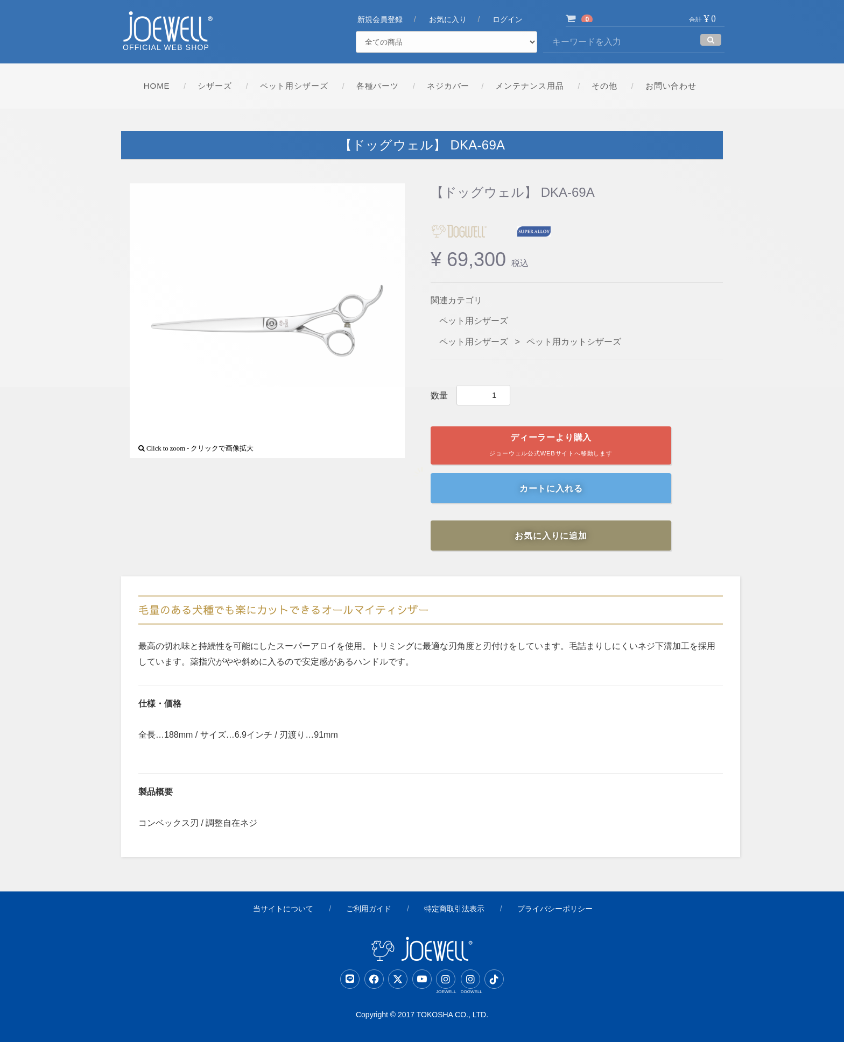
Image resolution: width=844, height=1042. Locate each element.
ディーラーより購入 (551, 447)
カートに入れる (551, 488)
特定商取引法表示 (454, 908)
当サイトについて (283, 908)
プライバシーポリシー (555, 908)
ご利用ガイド (368, 908)
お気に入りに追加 (551, 535)
